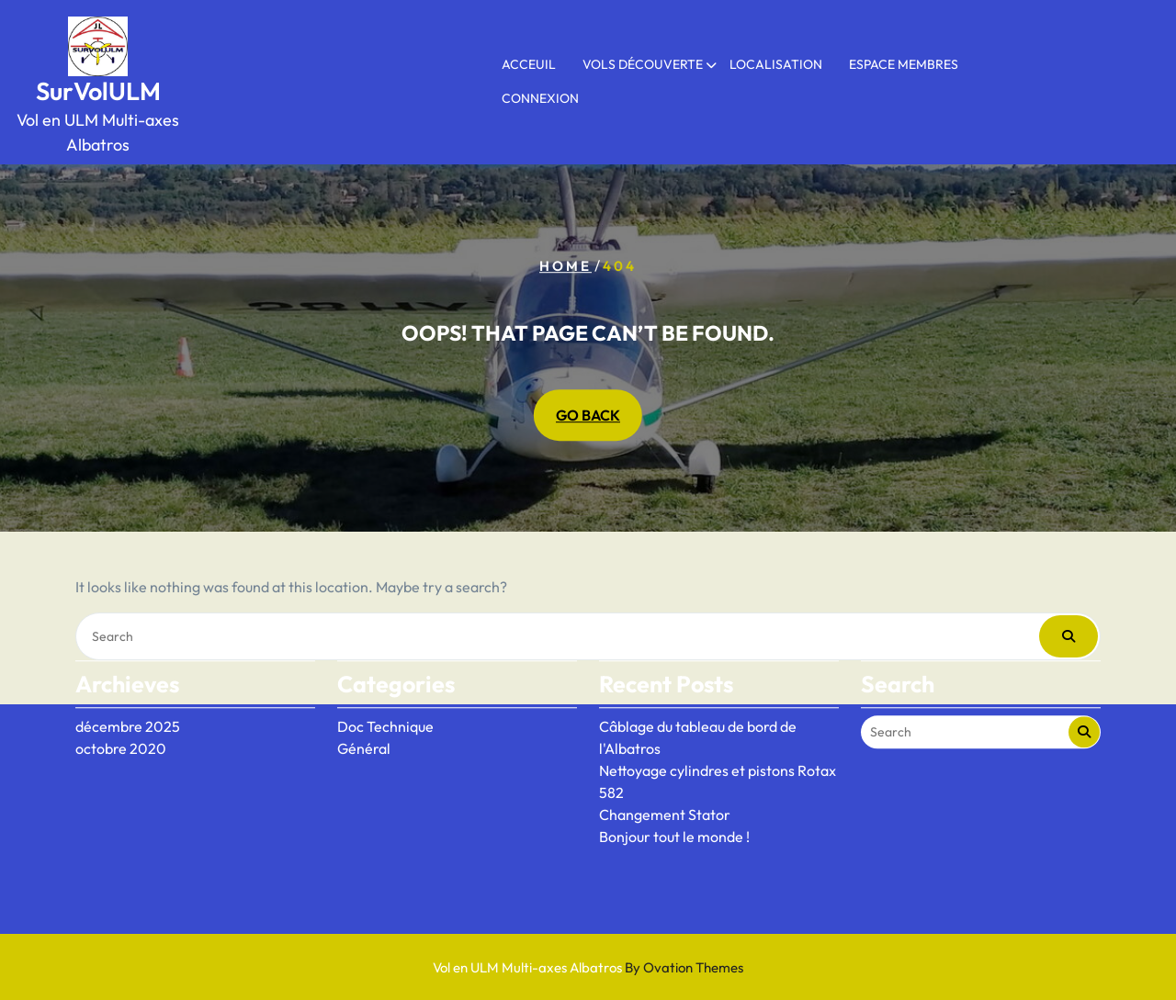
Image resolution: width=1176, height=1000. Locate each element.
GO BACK (588, 416)
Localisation (775, 64)
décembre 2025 (127, 692)
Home (565, 266)
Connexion (540, 98)
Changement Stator (664, 780)
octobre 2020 (120, 714)
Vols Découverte (642, 64)
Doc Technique (385, 692)
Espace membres (903, 64)
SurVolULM (98, 91)
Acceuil (529, 64)
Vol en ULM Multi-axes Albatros (588, 967)
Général (363, 714)
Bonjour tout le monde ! (674, 802)
